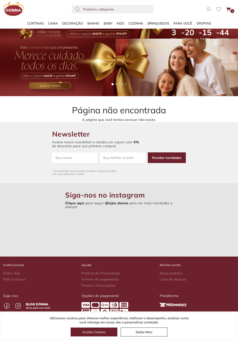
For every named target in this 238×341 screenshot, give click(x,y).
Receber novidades (166, 158)
